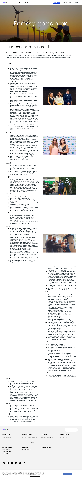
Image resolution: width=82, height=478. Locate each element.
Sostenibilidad (28, 2)
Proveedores (63, 437)
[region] (41, 474)
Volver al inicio (71, 430)
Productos (6, 434)
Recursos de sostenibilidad (28, 442)
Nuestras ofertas (6, 437)
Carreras (38, 2)
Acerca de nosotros (7, 447)
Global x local (5, 453)
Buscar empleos (45, 439)
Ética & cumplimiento (27, 449)
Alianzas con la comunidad (28, 441)
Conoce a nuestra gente (47, 437)
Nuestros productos (17, 2)
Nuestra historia (6, 449)
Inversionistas (46, 2)
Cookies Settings (57, 474)
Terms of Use (37, 470)
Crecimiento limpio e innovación (29, 437)
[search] (76, 2)
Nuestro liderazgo (6, 451)
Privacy (43, 470)
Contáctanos (25, 447)
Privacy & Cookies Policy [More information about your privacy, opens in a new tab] (35, 475)
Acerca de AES (56, 2)
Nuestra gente (25, 439)
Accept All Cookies (67, 474)
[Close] (80, 474)
